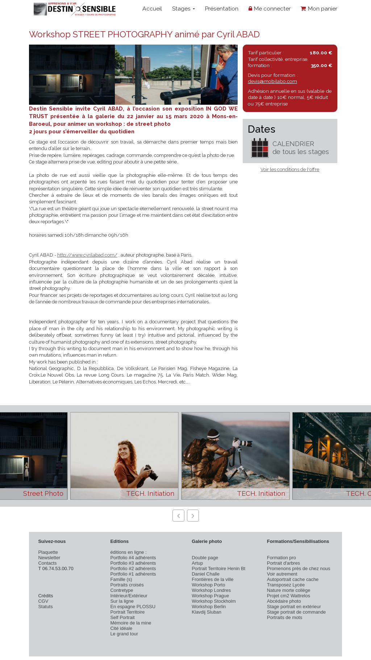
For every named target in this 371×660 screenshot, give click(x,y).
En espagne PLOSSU (132, 606)
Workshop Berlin (209, 606)
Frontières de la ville (212, 579)
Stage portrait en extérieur (294, 606)
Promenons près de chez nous (298, 568)
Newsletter (49, 557)
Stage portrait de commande (296, 612)
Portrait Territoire (127, 612)
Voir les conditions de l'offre (289, 169)
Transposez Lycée (286, 585)
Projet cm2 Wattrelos (288, 595)
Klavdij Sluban (206, 612)
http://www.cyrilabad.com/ (87, 255)
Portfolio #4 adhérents (133, 557)
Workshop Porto (208, 585)
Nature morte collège (288, 590)
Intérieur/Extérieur (128, 595)
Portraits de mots (284, 617)
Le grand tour (124, 633)
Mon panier (319, 8)
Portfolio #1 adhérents (133, 574)
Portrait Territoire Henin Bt (218, 568)
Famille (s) (121, 579)
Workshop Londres (211, 590)
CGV (43, 601)
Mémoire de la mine (130, 623)
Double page (205, 557)
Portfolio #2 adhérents (133, 568)
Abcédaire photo (284, 601)
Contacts (47, 563)
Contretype (121, 590)
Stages (183, 8)
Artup (197, 563)
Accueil (152, 8)
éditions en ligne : (128, 552)
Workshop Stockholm (213, 601)
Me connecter (270, 8)
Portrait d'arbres (283, 563)
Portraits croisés (126, 585)
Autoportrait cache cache (292, 579)
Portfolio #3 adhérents (133, 563)
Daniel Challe (206, 574)
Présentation (221, 8)
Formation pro (281, 557)
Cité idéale (121, 628)
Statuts (45, 606)
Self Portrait (122, 617)
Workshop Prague (210, 595)
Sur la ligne (121, 601)
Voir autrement (282, 574)
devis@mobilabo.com (272, 81)
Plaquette (48, 552)
